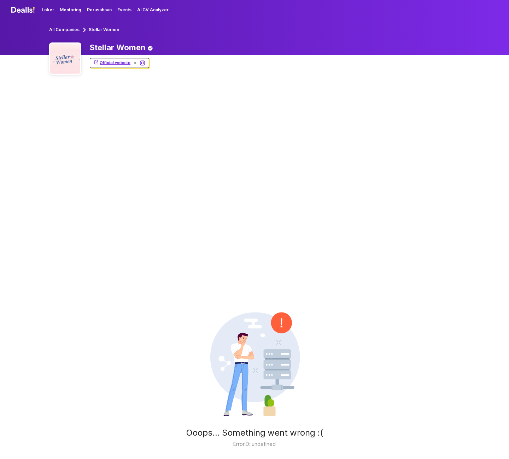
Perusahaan (99, 9)
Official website (112, 63)
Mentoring (70, 9)
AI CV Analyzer (153, 9)
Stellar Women (104, 29)
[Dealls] (24, 10)
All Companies (64, 29)
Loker (48, 9)
